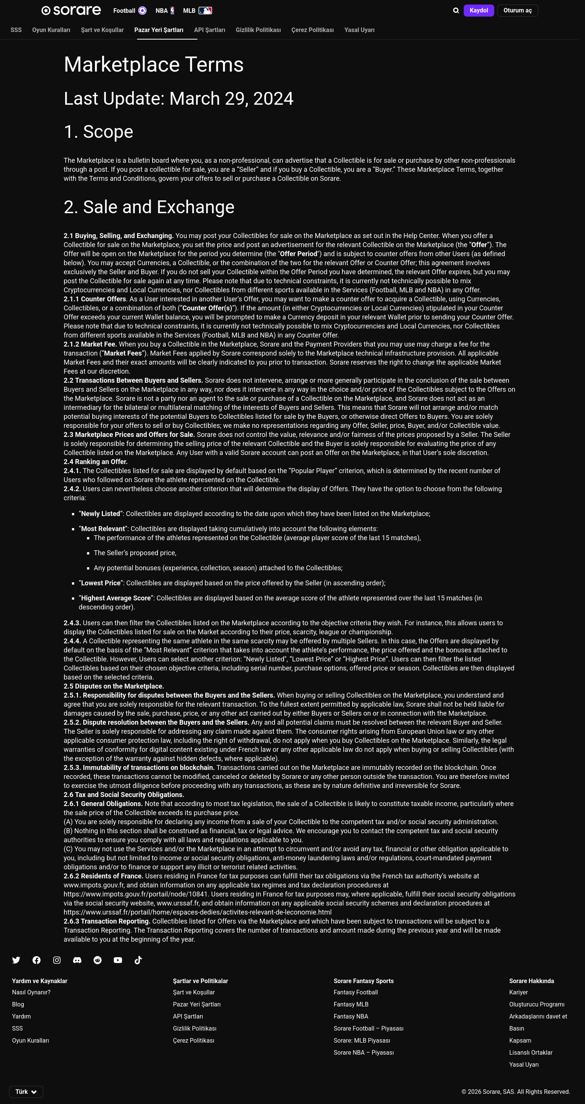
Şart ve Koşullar (194, 992)
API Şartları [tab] (209, 30)
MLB (197, 10)
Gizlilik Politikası (194, 1028)
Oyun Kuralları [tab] (51, 30)
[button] (456, 10)
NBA (165, 10)
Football (130, 10)
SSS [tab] (16, 30)
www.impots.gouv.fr (94, 885)
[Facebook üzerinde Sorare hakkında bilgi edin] (36, 960)
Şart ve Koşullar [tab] (102, 30)
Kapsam (520, 1040)
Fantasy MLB (351, 1004)
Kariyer (518, 992)
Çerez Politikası (193, 1040)
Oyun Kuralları (30, 1040)
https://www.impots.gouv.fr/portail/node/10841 (136, 894)
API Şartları (188, 1016)
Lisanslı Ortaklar (531, 1052)
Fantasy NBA (351, 1016)
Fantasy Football (356, 992)
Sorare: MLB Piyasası (362, 1040)
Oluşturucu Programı (537, 1004)
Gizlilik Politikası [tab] (258, 30)
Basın (516, 1028)
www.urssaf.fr (178, 903)
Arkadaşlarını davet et (538, 1016)
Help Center (420, 236)
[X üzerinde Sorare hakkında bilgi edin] (16, 960)
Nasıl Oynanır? (31, 992)
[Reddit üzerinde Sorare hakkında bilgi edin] (97, 960)
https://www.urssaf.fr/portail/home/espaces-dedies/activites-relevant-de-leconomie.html (198, 912)
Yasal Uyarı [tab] (359, 30)
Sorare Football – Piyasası (369, 1028)
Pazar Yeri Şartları (197, 1004)
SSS (17, 1028)
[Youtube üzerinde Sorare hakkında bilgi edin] (118, 960)
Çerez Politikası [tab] (313, 30)
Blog (18, 1004)
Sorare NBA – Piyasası (364, 1052)
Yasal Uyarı (524, 1064)
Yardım (21, 1016)
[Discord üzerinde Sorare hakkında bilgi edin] (77, 960)
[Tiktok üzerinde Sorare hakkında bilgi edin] (138, 960)
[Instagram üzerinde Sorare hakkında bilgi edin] (57, 960)
